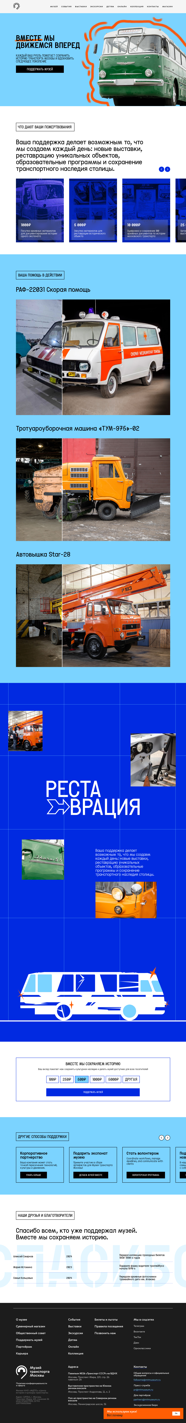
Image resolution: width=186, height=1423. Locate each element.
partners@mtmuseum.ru (147, 1399)
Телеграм (139, 1326)
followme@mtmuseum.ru (147, 1380)
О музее (21, 1319)
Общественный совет (31, 1333)
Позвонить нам (105, 1333)
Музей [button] (54, 7)
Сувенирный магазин (30, 1326)
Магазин (167, 7)
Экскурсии (96, 7)
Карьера (22, 1353)
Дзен (136, 1343)
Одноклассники (142, 1348)
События (66, 7)
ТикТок (137, 1337)
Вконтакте (139, 1332)
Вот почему (115, 1415)
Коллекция (137, 7)
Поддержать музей (29, 1340)
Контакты (153, 7)
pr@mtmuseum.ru (143, 1390)
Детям (110, 7)
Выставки (81, 7)
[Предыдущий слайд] (161, 169)
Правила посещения (109, 1326)
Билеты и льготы (106, 1319)
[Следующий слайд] (167, 169)
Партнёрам (24, 1346)
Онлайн (122, 7)
